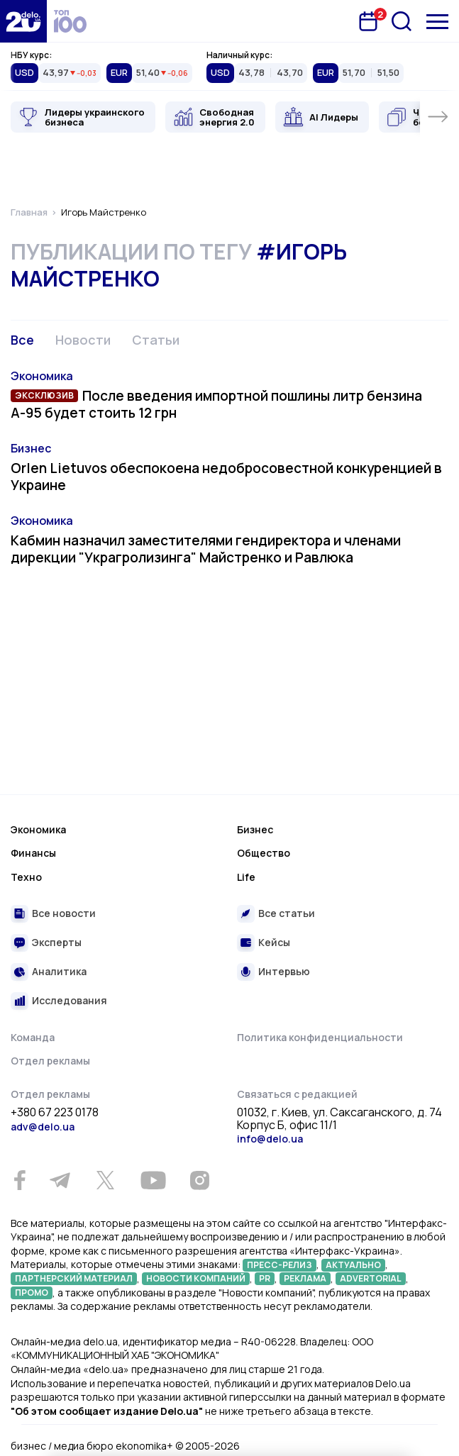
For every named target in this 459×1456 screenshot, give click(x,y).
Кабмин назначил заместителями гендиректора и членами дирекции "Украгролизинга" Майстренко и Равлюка (206, 549)
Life (246, 877)
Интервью (284, 971)
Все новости (64, 913)
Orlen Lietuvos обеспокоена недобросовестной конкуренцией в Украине (226, 476)
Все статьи (286, 913)
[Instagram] (199, 1180)
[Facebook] (19, 1180)
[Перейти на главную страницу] (23, 21)
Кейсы (274, 942)
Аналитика (59, 971)
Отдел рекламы (50, 1060)
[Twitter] (105, 1180)
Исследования (69, 1000)
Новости (83, 339)
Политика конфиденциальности (320, 1037)
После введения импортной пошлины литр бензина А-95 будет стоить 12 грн (216, 404)
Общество (263, 853)
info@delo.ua (270, 1138)
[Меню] (437, 21)
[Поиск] (401, 21)
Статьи (155, 339)
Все (22, 339)
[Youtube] (153, 1180)
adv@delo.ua (42, 1126)
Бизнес (31, 448)
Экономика (42, 376)
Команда (33, 1037)
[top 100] (70, 21)
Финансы (33, 853)
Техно (26, 877)
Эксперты (57, 942)
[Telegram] (59, 1180)
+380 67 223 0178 (55, 1112)
